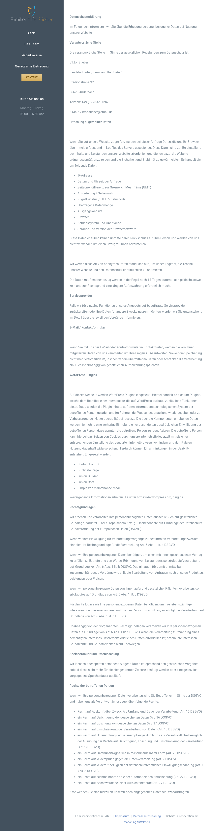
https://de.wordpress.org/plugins (160, 497)
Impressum (122, 816)
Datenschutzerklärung (147, 816)
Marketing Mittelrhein (137, 822)
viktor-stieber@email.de (96, 112)
